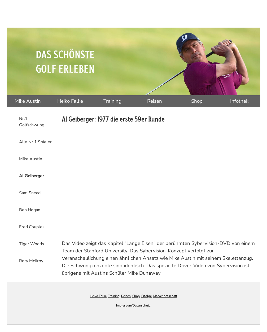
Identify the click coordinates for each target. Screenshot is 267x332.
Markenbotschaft (165, 296)
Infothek (239, 101)
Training (112, 101)
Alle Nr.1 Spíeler (35, 142)
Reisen (154, 101)
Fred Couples (32, 227)
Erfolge (146, 296)
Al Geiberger (31, 176)
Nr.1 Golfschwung (31, 122)
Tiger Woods (31, 244)
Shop (197, 101)
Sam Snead (30, 193)
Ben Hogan (29, 210)
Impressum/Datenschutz (133, 305)
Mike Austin (28, 101)
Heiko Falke (70, 101)
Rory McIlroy (31, 261)
